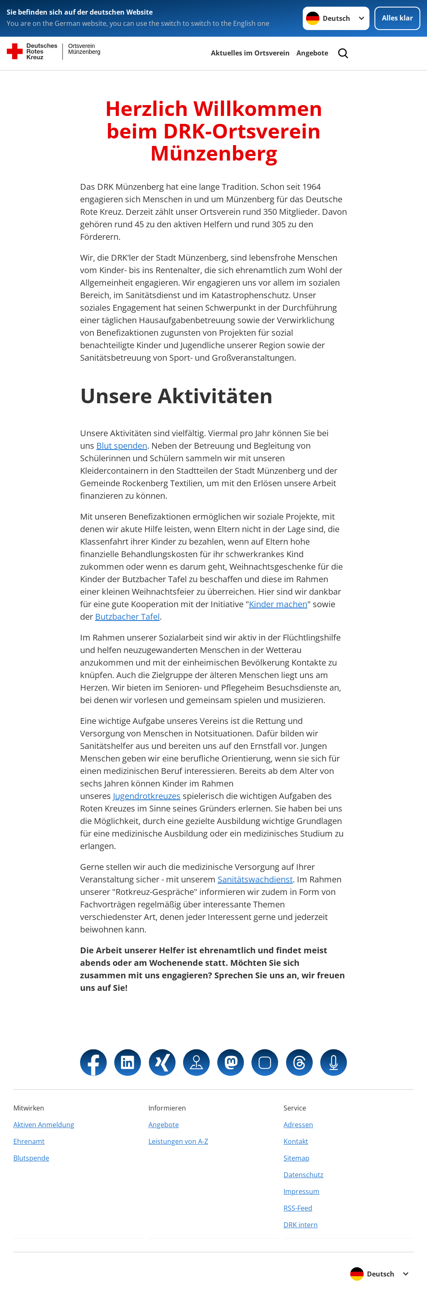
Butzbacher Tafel (127, 616)
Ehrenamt (29, 1141)
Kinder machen (278, 604)
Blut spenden (121, 445)
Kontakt (296, 1141)
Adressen (298, 1124)
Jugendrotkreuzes (147, 796)
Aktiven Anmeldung (43, 1124)
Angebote (312, 53)
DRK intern (301, 1224)
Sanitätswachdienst (255, 879)
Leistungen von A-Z (178, 1141)
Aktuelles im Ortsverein (250, 53)
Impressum (301, 1191)
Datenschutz (304, 1174)
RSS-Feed (298, 1208)
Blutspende (31, 1158)
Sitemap (296, 1158)
